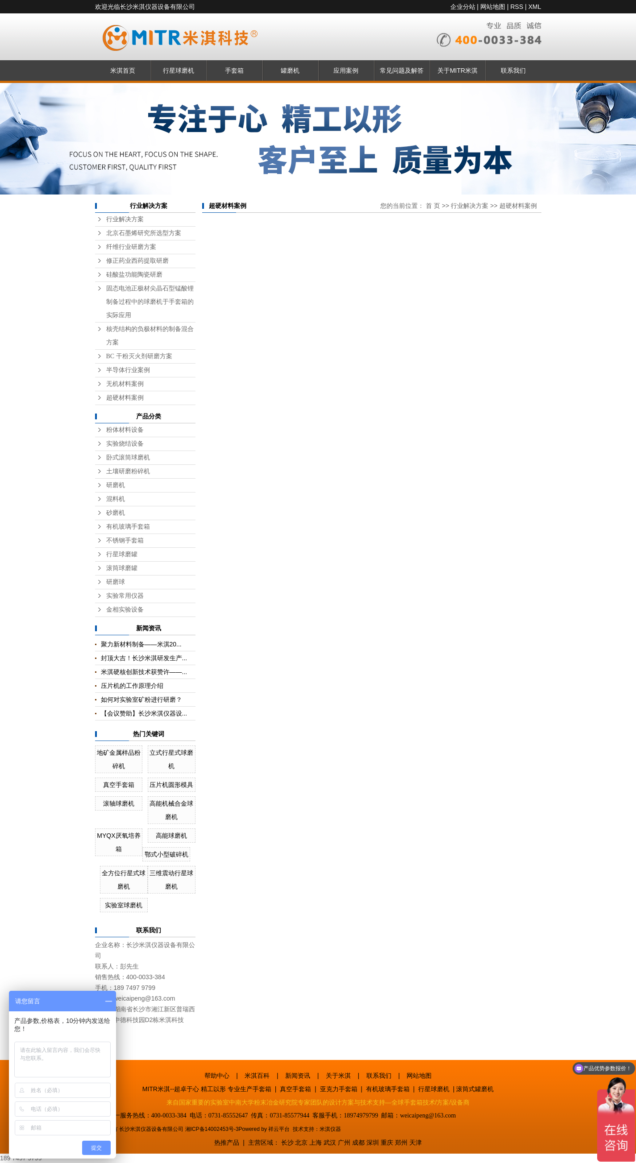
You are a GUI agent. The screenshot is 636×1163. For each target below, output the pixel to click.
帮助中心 (216, 1075)
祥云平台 (279, 1129)
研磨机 (115, 485)
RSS (516, 6)
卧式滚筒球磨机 (128, 457)
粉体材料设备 (125, 429)
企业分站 (462, 6)
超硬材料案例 (125, 397)
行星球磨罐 (121, 554)
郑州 (401, 1142)
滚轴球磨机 (118, 803)
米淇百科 (257, 1075)
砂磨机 (115, 512)
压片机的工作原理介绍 (132, 685)
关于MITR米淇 (457, 70)
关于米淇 (338, 1075)
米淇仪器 (330, 1129)
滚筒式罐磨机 (475, 1089)
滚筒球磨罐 (121, 568)
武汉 (330, 1142)
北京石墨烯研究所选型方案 (143, 233)
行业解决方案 (125, 219)
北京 (301, 1142)
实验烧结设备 (125, 443)
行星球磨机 (178, 70)
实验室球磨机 (123, 905)
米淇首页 (122, 70)
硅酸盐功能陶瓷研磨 (134, 274)
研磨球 (115, 582)
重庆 (387, 1142)
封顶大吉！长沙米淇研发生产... (144, 658)
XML (534, 6)
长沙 (287, 1142)
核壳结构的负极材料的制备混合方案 (150, 336)
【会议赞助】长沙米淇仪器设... (144, 713)
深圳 (372, 1142)
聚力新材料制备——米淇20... (141, 644)
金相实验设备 (125, 609)
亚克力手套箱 (338, 1089)
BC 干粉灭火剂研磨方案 (139, 356)
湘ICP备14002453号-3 (212, 1129)
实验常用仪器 (125, 595)
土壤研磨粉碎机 (128, 471)
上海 (315, 1142)
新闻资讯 (297, 1075)
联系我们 (513, 70)
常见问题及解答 (402, 70)
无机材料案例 (125, 384)
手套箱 (234, 70)
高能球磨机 (171, 835)
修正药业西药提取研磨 (137, 260)
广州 (344, 1142)
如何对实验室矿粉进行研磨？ (141, 699)
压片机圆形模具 (171, 784)
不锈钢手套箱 (125, 540)
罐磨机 (290, 70)
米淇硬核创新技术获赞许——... (144, 671)
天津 (415, 1142)
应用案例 (345, 70)
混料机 (115, 499)
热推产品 (226, 1142)
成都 (358, 1142)
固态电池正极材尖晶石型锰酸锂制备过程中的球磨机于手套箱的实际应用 (150, 302)
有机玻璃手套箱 (128, 526)
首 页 (433, 205)
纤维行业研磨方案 (131, 247)
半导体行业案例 (128, 370)
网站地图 (492, 6)
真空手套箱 (118, 784)
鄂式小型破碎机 (166, 854)
